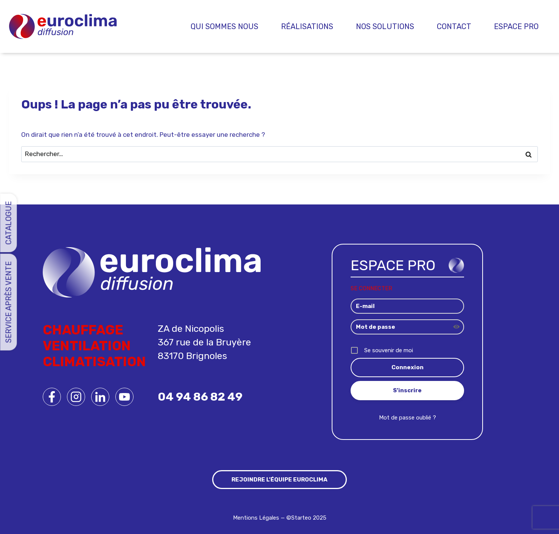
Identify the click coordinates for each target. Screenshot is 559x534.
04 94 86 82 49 (200, 397)
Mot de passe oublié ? (407, 417)
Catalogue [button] (8, 223)
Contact (454, 26)
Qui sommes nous (224, 26)
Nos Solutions (385, 26)
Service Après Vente (8, 302)
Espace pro (516, 26)
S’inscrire (407, 390)
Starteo (301, 517)
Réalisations (307, 26)
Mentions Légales (256, 517)
